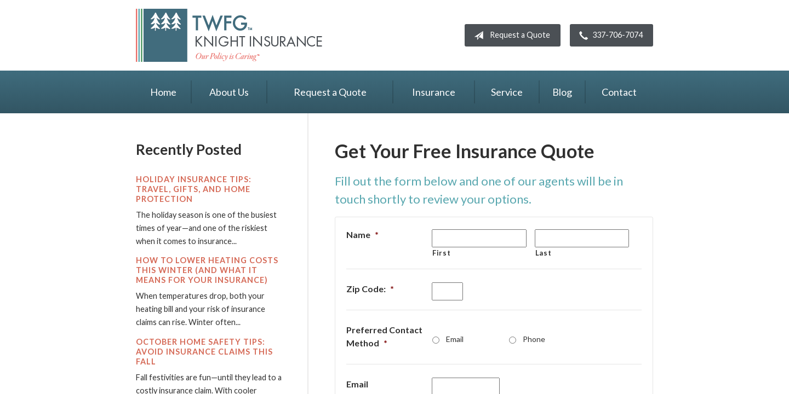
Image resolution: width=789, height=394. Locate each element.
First (441, 252)
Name (362, 234)
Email (455, 339)
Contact (619, 92)
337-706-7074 (609, 35)
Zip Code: (370, 288)
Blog (562, 92)
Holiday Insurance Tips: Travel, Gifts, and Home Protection (193, 189)
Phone (534, 339)
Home (163, 92)
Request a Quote (510, 35)
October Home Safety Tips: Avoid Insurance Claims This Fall (204, 351)
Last (543, 252)
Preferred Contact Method (384, 336)
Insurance (433, 92)
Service (507, 92)
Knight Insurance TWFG (229, 35)
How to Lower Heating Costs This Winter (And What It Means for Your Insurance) (207, 270)
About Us (229, 92)
